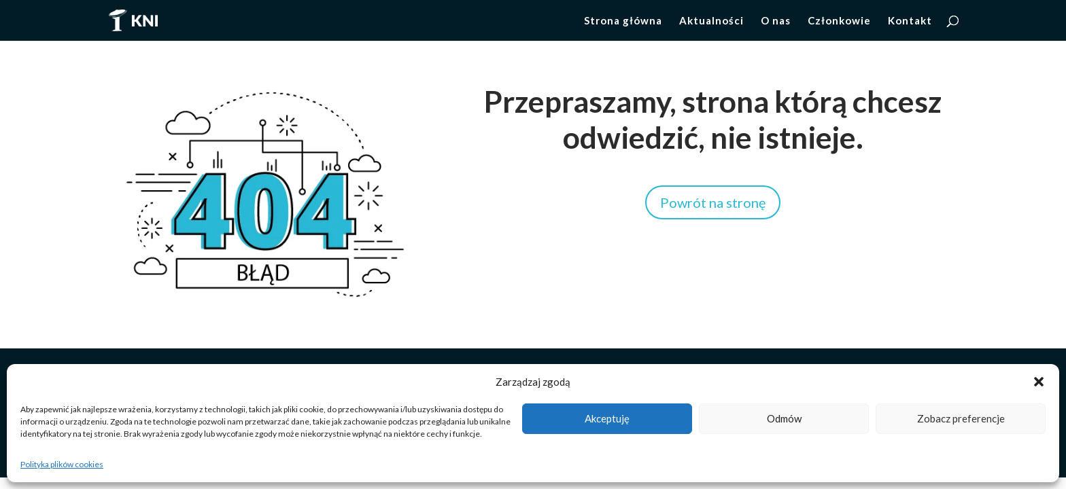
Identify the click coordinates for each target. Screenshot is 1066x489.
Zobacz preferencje (961, 418)
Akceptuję (607, 418)
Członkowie (839, 21)
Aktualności (711, 21)
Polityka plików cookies (61, 464)
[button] (1039, 381)
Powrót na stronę (713, 202)
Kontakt (910, 21)
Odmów (784, 418)
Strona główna (623, 21)
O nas (776, 21)
